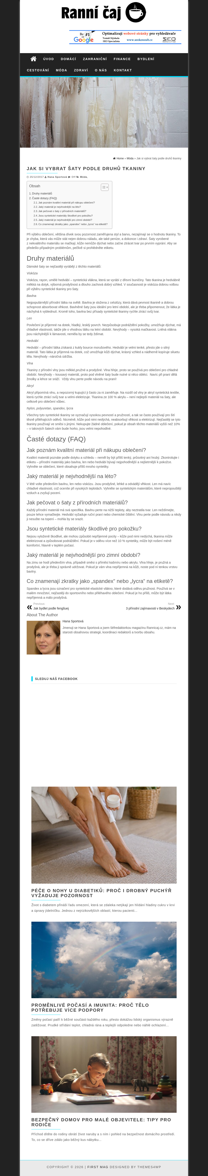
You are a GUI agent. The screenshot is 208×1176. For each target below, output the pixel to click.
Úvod (48, 59)
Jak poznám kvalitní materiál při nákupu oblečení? (66, 202)
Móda (61, 70)
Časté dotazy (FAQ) (44, 198)
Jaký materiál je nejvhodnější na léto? (59, 206)
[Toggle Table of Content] (103, 187)
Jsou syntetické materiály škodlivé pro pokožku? (65, 215)
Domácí (68, 59)
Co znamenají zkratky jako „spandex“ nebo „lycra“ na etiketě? (73, 224)
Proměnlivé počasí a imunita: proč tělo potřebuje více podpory (90, 1008)
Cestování (38, 70)
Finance (122, 59)
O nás (101, 70)
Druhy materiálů (42, 193)
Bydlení (146, 59)
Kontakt (123, 70)
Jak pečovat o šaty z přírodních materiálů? (62, 211)
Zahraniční (95, 59)
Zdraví (81, 70)
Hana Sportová (57, 177)
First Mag (97, 1167)
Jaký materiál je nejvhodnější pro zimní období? (65, 220)
